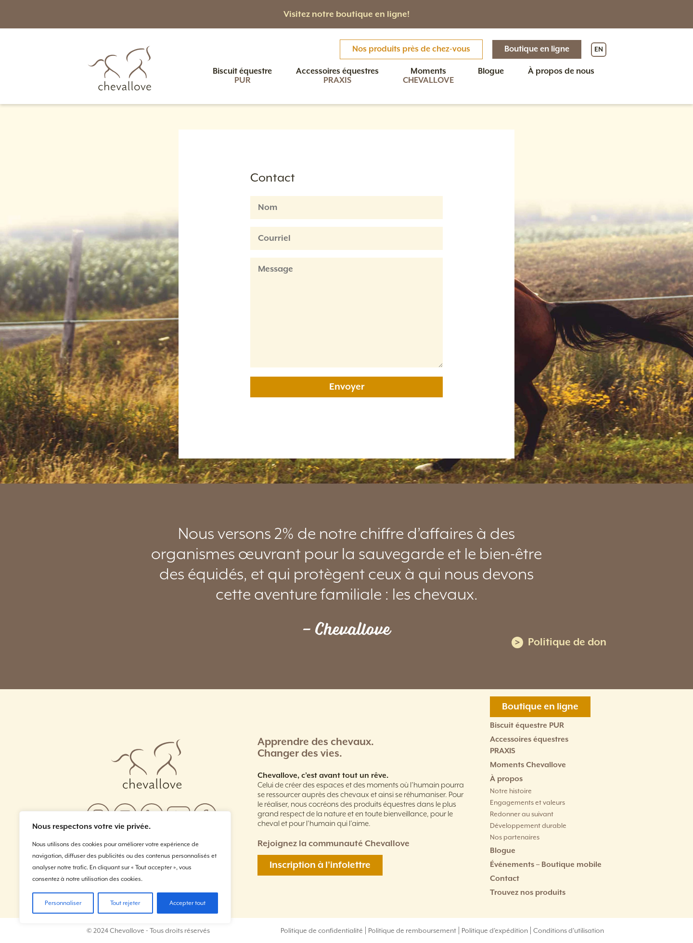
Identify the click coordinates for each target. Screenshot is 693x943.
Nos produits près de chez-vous (411, 49)
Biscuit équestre (242, 76)
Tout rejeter (125, 903)
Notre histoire (511, 791)
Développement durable (528, 825)
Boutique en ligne (536, 49)
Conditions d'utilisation (568, 930)
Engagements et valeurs (527, 802)
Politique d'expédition (495, 930)
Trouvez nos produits (527, 892)
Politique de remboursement (412, 930)
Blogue (491, 71)
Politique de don (559, 642)
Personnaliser (63, 903)
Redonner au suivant (521, 814)
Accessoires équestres (337, 76)
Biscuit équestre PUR (527, 725)
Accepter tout (187, 903)
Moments (428, 76)
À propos (506, 779)
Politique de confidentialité (322, 930)
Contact (504, 878)
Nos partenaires (514, 837)
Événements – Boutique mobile (546, 864)
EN (598, 49)
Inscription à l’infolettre (320, 865)
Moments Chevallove (528, 765)
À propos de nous (561, 71)
